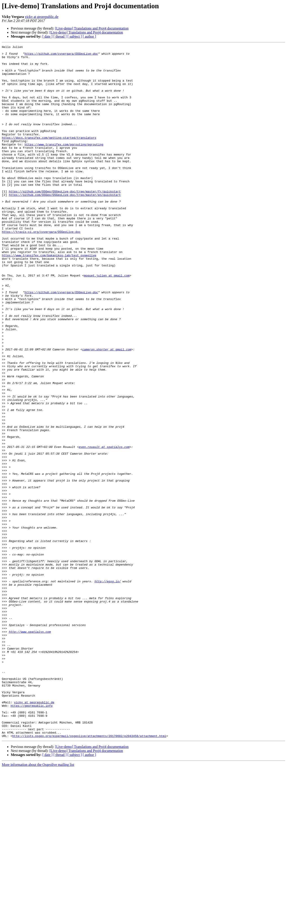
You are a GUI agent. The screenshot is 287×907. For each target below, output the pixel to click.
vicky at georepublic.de (42, 17)
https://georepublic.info (31, 838)
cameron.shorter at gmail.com (106, 410)
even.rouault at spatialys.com (104, 527)
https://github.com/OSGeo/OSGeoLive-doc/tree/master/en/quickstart (65, 225)
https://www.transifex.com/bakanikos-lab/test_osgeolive (49, 298)
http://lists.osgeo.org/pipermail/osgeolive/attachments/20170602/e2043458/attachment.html (89, 874)
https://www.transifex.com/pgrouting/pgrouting (63, 164)
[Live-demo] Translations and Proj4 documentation (91, 28)
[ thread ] (60, 36)
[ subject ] (74, 36)
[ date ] (47, 36)
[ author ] (89, 36)
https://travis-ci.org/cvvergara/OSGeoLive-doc (41, 269)
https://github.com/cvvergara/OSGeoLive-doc (61, 56)
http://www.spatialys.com (30, 749)
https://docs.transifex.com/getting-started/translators (49, 156)
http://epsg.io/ (107, 689)
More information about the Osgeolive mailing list (38, 903)
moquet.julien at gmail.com (107, 322)
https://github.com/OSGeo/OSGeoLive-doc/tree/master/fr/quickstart (65, 221)
